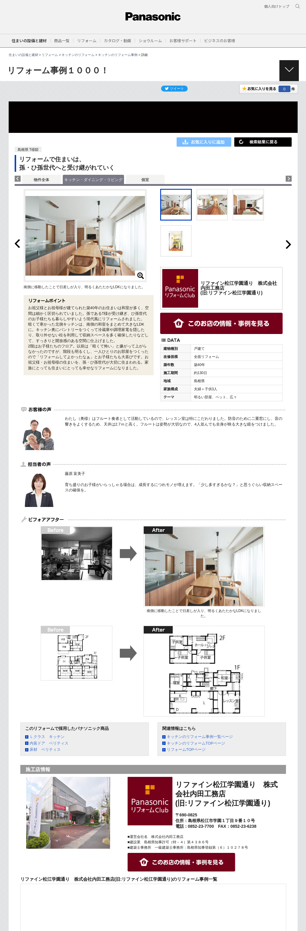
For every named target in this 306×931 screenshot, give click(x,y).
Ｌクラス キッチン (47, 736)
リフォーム (50, 55)
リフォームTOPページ (186, 749)
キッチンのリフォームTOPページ (196, 743)
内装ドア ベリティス (49, 743)
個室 (145, 179)
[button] (62, 40)
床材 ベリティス (45, 749)
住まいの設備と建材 (29, 40)
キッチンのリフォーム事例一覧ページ (200, 736)
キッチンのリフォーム (78, 55)
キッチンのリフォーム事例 (117, 55)
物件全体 (41, 179)
